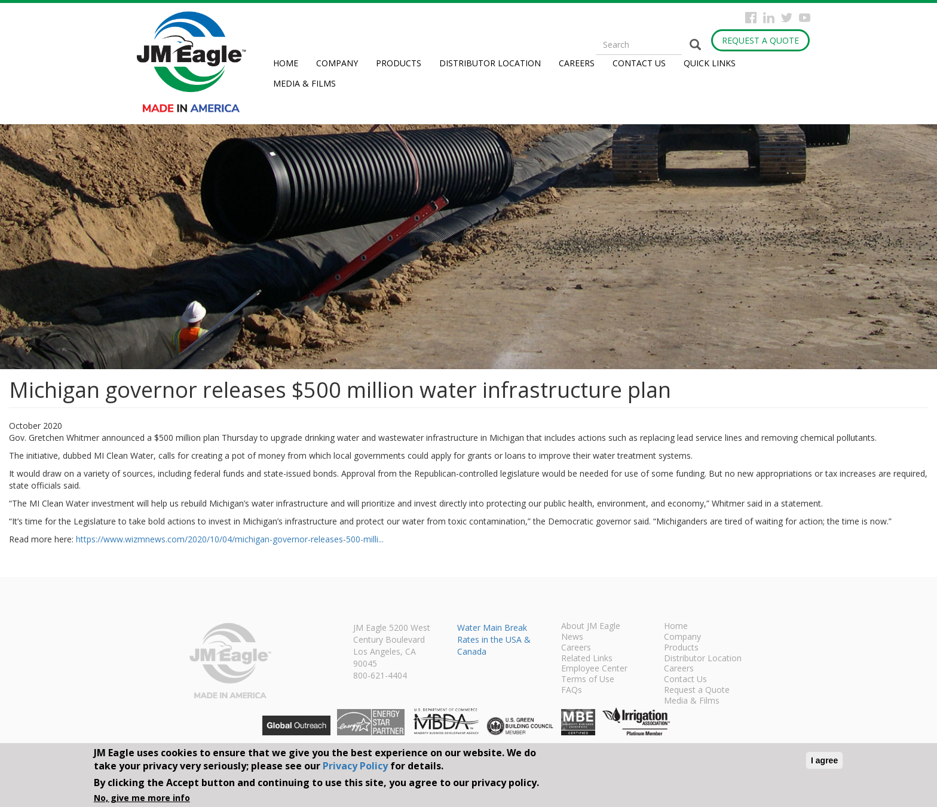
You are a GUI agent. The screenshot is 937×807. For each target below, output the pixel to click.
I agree (824, 760)
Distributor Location (490, 63)
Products (398, 63)
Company (337, 63)
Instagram (768, 17)
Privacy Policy (355, 765)
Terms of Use (587, 680)
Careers (577, 63)
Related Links (587, 659)
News (572, 637)
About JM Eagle (590, 626)
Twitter (786, 17)
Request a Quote (760, 40)
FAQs (571, 690)
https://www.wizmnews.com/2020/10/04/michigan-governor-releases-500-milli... (230, 539)
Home (285, 63)
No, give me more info (142, 797)
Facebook (751, 17)
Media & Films (304, 83)
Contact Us (639, 63)
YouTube (804, 17)
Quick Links (710, 63)
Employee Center (594, 669)
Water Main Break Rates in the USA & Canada (494, 639)
